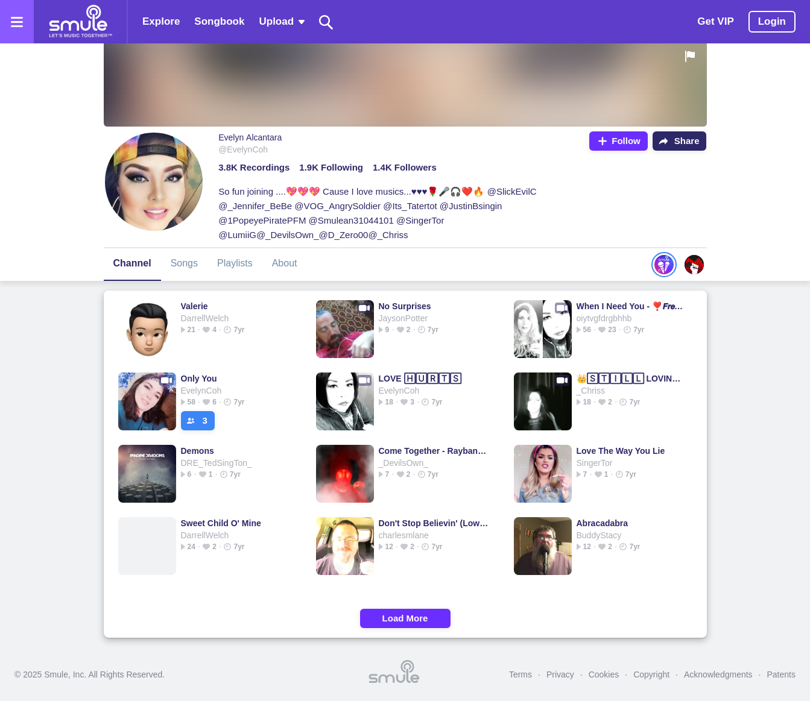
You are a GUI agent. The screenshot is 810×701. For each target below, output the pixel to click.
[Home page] (80, 21)
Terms (520, 674)
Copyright (651, 674)
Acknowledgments (718, 674)
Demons (197, 451)
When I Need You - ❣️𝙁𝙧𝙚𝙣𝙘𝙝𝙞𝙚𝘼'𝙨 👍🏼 (632, 306)
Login (772, 21)
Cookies (604, 674)
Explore (161, 21)
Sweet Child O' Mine (221, 523)
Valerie (194, 306)
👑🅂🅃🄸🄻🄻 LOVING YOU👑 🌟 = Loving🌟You (632, 378)
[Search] (326, 22)
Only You (199, 378)
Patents (781, 674)
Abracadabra (602, 523)
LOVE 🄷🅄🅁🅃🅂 (420, 378)
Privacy (560, 674)
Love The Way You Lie (621, 451)
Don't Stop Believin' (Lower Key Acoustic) (434, 523)
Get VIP (715, 21)
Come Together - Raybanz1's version (434, 451)
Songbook (219, 21)
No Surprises (405, 306)
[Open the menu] (17, 21)
